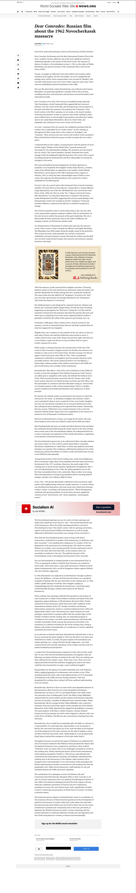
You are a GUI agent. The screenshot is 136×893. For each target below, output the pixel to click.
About (114, 2)
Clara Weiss (38, 43)
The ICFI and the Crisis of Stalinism (45, 839)
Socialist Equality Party (60, 16)
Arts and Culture (39, 858)
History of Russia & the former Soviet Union (68, 858)
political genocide (47, 672)
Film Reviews (50, 858)
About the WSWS (79, 16)
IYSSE (70, 16)
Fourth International (44, 16)
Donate (96, 16)
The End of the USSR (75, 839)
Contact (109, 2)
